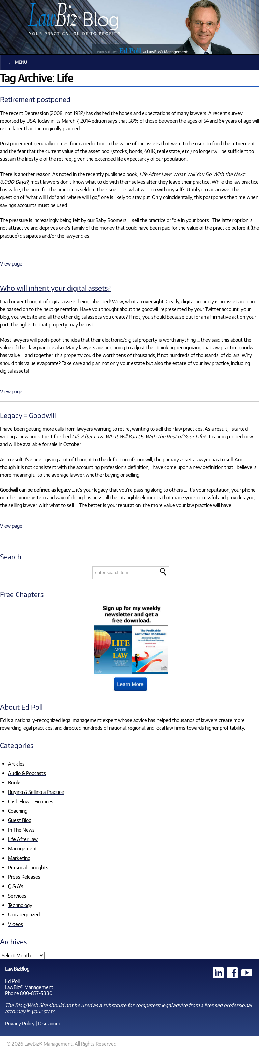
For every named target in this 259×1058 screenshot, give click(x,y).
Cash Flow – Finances (30, 801)
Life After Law (23, 839)
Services (17, 896)
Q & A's (15, 886)
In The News (21, 830)
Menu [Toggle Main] (17, 62)
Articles (16, 763)
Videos (15, 924)
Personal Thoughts (28, 867)
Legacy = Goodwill (28, 415)
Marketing (19, 858)
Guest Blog (19, 820)
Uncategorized (24, 914)
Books (15, 782)
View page (11, 263)
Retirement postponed (35, 99)
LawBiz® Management (29, 987)
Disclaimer (49, 1023)
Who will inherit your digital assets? (55, 288)
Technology (20, 905)
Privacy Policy (20, 1023)
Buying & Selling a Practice (36, 792)
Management (22, 848)
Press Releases (24, 877)
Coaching (17, 811)
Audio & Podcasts (27, 773)
